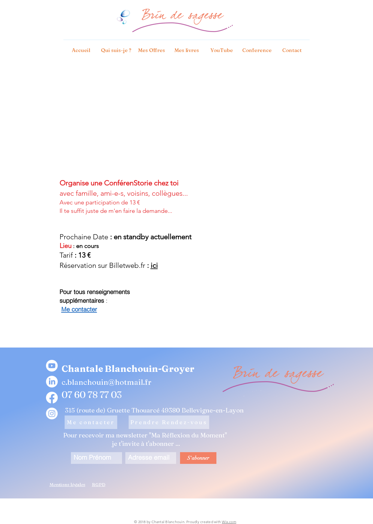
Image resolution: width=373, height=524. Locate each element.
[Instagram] (52, 413)
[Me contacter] (91, 422)
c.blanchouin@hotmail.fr (106, 382)
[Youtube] (52, 366)
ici (154, 265)
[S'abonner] (198, 458)
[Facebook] (52, 397)
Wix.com (229, 521)
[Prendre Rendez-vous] (169, 422)
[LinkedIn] (52, 382)
